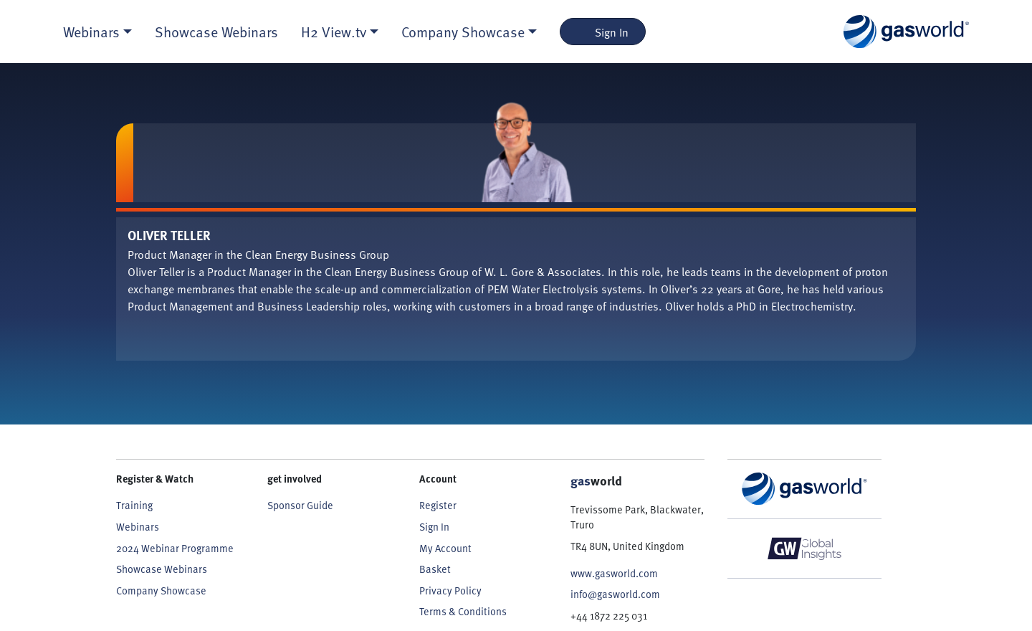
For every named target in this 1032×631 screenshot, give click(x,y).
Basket (435, 568)
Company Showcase (161, 590)
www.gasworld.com (614, 573)
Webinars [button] (91, 32)
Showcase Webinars (216, 32)
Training (134, 505)
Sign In (603, 31)
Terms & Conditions (463, 611)
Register (438, 505)
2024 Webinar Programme (175, 548)
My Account (445, 548)
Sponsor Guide (300, 505)
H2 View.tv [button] (333, 32)
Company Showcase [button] (463, 32)
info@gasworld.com (615, 594)
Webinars (137, 526)
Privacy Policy (450, 590)
